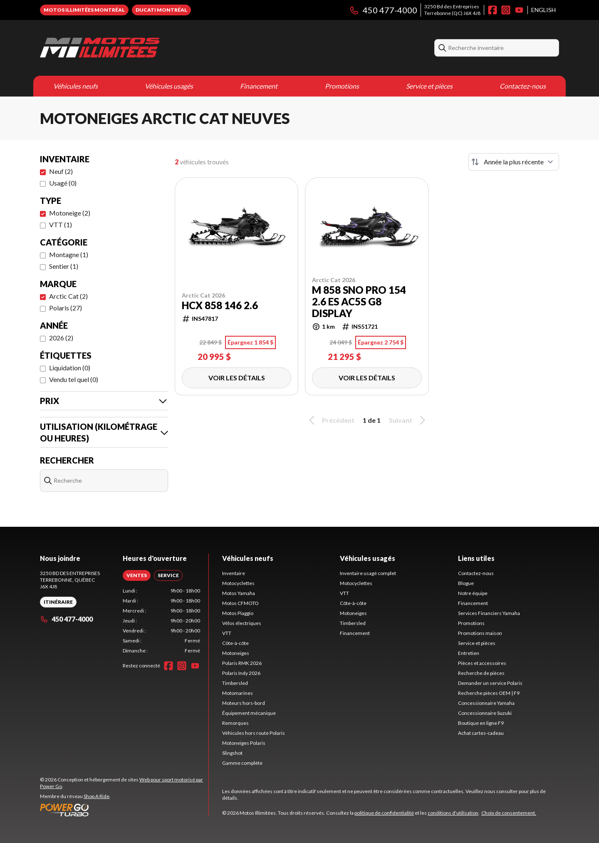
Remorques (235, 723)
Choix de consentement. (508, 813)
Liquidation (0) (69, 368)
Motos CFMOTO (240, 603)
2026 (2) (61, 338)
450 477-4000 (383, 10)
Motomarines (237, 693)
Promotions (342, 86)
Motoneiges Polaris (243, 743)
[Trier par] (513, 162)
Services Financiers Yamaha (489, 613)
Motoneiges (235, 653)
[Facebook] (493, 10)
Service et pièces (429, 86)
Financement (258, 86)
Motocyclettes (238, 583)
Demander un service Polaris (490, 683)
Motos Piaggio (237, 613)
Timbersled (235, 683)
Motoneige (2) (69, 213)
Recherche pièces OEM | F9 (489, 693)
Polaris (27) (65, 308)
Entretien (468, 653)
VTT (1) (60, 224)
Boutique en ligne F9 (481, 723)
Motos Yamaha (238, 593)
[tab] (137, 575)
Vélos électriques (241, 623)
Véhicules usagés (169, 86)
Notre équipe (473, 593)
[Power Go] (124, 809)
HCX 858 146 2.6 (220, 305)
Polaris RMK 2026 (242, 663)
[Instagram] (506, 10)
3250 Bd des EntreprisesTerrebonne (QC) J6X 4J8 (452, 9)
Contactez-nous (523, 86)
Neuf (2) (61, 171)
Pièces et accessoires (482, 663)
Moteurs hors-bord (243, 703)
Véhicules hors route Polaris (253, 733)
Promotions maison (480, 633)
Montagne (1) (68, 254)
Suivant (408, 420)
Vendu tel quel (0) (73, 379)
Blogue (466, 583)
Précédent (330, 420)
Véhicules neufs (75, 86)
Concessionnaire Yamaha (486, 703)
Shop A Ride (96, 796)
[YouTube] (519, 10)
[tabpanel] (161, 621)
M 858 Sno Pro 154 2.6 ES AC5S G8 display (359, 301)
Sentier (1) (63, 266)
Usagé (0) (63, 183)
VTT (226, 633)
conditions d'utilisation (453, 813)
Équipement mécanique (249, 713)
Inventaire (233, 573)
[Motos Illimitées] (100, 47)
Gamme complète (242, 763)
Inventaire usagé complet (368, 573)
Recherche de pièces (481, 673)
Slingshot (232, 753)
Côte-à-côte (235, 643)
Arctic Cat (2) (68, 296)
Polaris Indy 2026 (241, 673)
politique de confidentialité (384, 813)
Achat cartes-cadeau (481, 733)
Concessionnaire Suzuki (485, 713)
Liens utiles (476, 558)
